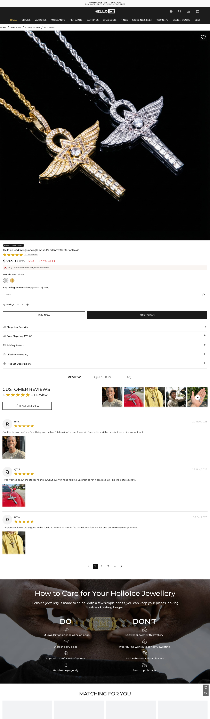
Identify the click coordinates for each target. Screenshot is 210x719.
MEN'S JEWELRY (19, 11)
